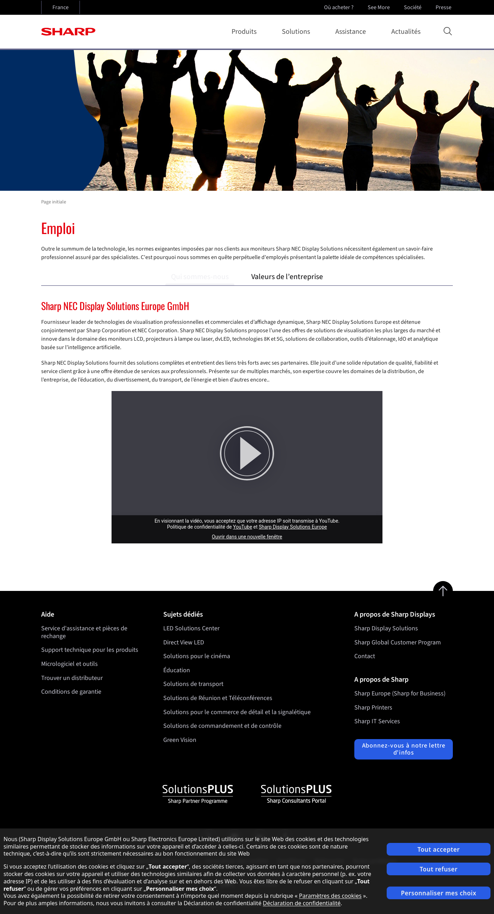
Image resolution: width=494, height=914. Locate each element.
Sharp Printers (373, 707)
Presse (444, 7)
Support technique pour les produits (89, 649)
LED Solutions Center (191, 628)
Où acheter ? (339, 7)
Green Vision (179, 740)
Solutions (297, 32)
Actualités (405, 32)
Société (413, 7)
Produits (245, 32)
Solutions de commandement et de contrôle (222, 725)
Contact (364, 656)
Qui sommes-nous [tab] (200, 276)
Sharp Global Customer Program (397, 642)
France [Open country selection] (60, 7)
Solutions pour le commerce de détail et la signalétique (237, 712)
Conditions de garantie (71, 691)
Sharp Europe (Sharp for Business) (399, 693)
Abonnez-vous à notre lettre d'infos (403, 749)
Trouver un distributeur (72, 678)
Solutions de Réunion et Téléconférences (217, 698)
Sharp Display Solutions (386, 628)
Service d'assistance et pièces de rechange (84, 632)
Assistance (352, 32)
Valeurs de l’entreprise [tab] (287, 276)
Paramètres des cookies (330, 896)
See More (379, 7)
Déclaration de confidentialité (302, 903)
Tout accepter (438, 849)
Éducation (176, 670)
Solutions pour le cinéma (196, 656)
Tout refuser (439, 869)
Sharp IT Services (377, 721)
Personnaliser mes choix (438, 893)
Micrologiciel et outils (69, 664)
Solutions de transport (193, 684)
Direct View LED (183, 642)
